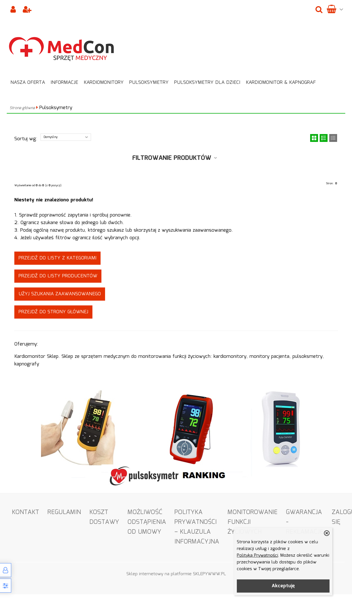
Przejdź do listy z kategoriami (57, 258)
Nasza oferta (27, 82)
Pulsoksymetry (149, 82)
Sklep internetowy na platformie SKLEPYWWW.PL (176, 574)
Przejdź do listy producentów (58, 276)
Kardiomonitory (104, 82)
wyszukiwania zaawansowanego (196, 230)
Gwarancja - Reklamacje (304, 522)
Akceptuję (283, 586)
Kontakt (25, 512)
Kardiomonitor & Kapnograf (281, 82)
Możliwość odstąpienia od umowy (147, 522)
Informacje (64, 82)
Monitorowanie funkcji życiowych (253, 522)
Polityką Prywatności (257, 555)
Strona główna (22, 108)
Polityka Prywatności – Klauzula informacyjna (196, 527)
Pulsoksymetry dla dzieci (207, 82)
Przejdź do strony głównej (53, 312)
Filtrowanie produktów (171, 158)
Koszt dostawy (104, 517)
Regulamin (64, 512)
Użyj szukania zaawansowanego (60, 294)
